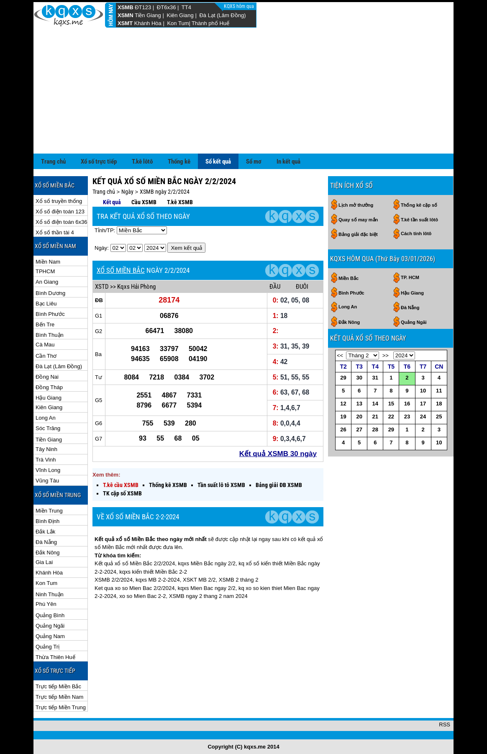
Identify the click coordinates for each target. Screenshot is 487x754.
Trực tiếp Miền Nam (59, 697)
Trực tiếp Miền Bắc (58, 686)
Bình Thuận (50, 335)
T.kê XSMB (180, 202)
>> (385, 355)
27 (359, 429)
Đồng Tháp (49, 387)
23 (407, 416)
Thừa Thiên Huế (55, 657)
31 (375, 377)
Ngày (127, 191)
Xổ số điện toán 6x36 (61, 222)
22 (391, 416)
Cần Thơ (46, 356)
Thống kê (179, 161)
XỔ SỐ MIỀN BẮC (121, 270)
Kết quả (112, 202)
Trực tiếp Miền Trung (61, 707)
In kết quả (288, 161)
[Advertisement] (243, 90)
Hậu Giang (49, 398)
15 (391, 403)
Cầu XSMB (143, 202)
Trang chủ (53, 161)
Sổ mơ (253, 161)
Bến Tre (45, 324)
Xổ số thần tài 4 (55, 232)
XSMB (125, 7)
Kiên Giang (180, 15)
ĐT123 (143, 7)
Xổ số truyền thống (59, 201)
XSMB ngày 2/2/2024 (165, 191)
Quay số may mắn (358, 219)
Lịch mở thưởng (355, 205)
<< (340, 355)
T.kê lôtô (142, 161)
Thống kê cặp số (419, 205)
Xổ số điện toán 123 (60, 211)
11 (439, 390)
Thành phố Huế (210, 23)
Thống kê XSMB (168, 485)
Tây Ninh (46, 449)
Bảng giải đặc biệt (358, 234)
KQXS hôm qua (239, 6)
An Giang (47, 282)
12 (343, 403)
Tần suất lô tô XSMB (221, 485)
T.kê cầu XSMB (120, 485)
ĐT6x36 (166, 7)
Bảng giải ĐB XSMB (279, 485)
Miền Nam (48, 262)
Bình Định (47, 521)
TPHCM (45, 271)
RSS (444, 724)
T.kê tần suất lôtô (419, 219)
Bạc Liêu (46, 303)
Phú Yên (46, 604)
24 (423, 416)
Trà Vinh (46, 460)
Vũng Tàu (47, 480)
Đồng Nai (47, 377)
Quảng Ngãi (50, 626)
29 (343, 377)
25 (439, 416)
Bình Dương (50, 293)
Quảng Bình (50, 615)
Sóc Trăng (48, 428)
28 (375, 429)
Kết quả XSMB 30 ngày (278, 454)
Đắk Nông (48, 552)
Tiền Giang (148, 15)
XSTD (102, 286)
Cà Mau (45, 344)
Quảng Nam (50, 636)
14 (375, 403)
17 (423, 403)
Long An (46, 418)
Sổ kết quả (218, 161)
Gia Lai (44, 562)
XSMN (125, 15)
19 (343, 416)
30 (359, 377)
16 (407, 403)
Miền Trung (49, 511)
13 (359, 403)
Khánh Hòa (147, 23)
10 (423, 390)
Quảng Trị (47, 647)
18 (439, 403)
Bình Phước (50, 314)
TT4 (186, 7)
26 (343, 429)
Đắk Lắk (45, 531)
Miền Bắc (348, 278)
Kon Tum (178, 23)
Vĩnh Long (48, 470)
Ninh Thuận (50, 594)
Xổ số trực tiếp (99, 161)
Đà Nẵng (46, 542)
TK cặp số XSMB (122, 493)
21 (375, 416)
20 (359, 416)
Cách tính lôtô (416, 233)
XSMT (125, 23)
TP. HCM (410, 277)
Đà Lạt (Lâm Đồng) (222, 15)
